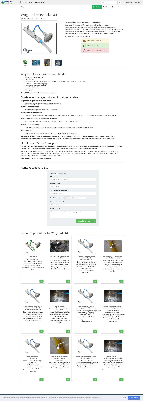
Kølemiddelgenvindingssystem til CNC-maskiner (86, 357)
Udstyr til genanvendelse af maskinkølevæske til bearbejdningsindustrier (33, 308)
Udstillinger (40, 2)
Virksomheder (26, 2)
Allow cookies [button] (134, 397)
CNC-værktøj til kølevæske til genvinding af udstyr (112, 257)
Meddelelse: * (55, 209)
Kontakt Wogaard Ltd (86, 221)
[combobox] (67, 197)
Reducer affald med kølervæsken (32, 357)
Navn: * (52, 176)
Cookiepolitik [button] (96, 397)
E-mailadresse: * (55, 183)
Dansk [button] (128, 2)
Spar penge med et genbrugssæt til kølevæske (113, 357)
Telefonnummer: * (56, 198)
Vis (41, 281)
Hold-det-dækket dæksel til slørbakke (59, 257)
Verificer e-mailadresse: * (59, 190)
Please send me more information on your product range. (73, 214)
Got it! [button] (124, 397)
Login (137, 2)
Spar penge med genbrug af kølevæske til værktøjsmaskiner (86, 258)
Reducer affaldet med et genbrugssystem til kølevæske (86, 307)
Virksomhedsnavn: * (57, 202)
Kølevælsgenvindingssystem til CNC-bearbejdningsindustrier (113, 307)
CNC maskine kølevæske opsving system (59, 357)
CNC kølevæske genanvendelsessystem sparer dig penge (59, 308)
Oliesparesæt (32, 256)
